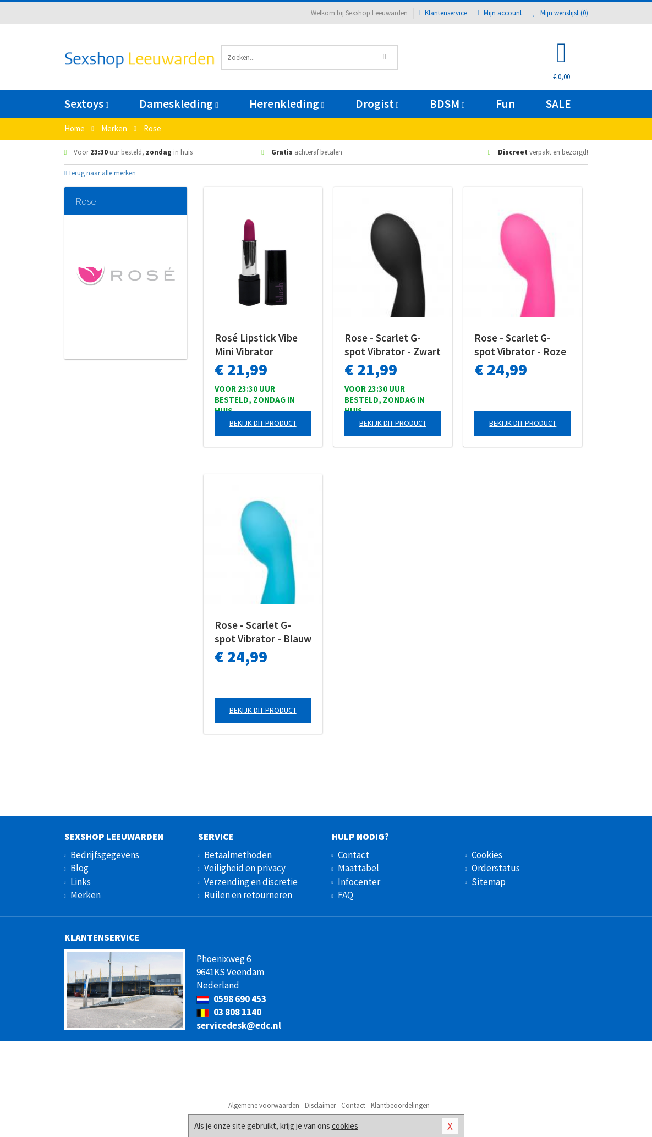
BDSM (447, 103)
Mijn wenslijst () (560, 13)
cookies (345, 1125)
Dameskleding (178, 103)
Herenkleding (286, 103)
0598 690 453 (231, 999)
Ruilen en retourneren (248, 895)
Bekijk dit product (263, 423)
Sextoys (86, 103)
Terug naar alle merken (100, 173)
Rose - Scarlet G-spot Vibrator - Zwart (392, 344)
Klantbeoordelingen (400, 1105)
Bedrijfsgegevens (104, 855)
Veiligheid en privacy (245, 868)
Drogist (377, 103)
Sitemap (489, 882)
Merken (85, 895)
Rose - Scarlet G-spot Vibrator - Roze (520, 344)
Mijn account (500, 13)
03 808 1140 (228, 1012)
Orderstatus (496, 868)
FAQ (345, 895)
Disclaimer (320, 1105)
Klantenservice (443, 13)
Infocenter (359, 882)
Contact (353, 855)
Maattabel (358, 868)
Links (80, 882)
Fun (505, 103)
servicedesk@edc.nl (238, 1025)
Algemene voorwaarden (263, 1105)
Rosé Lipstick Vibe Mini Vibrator (256, 344)
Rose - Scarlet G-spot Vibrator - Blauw (263, 631)
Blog (79, 868)
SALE (558, 103)
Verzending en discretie (251, 882)
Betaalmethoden (238, 855)
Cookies (487, 855)
